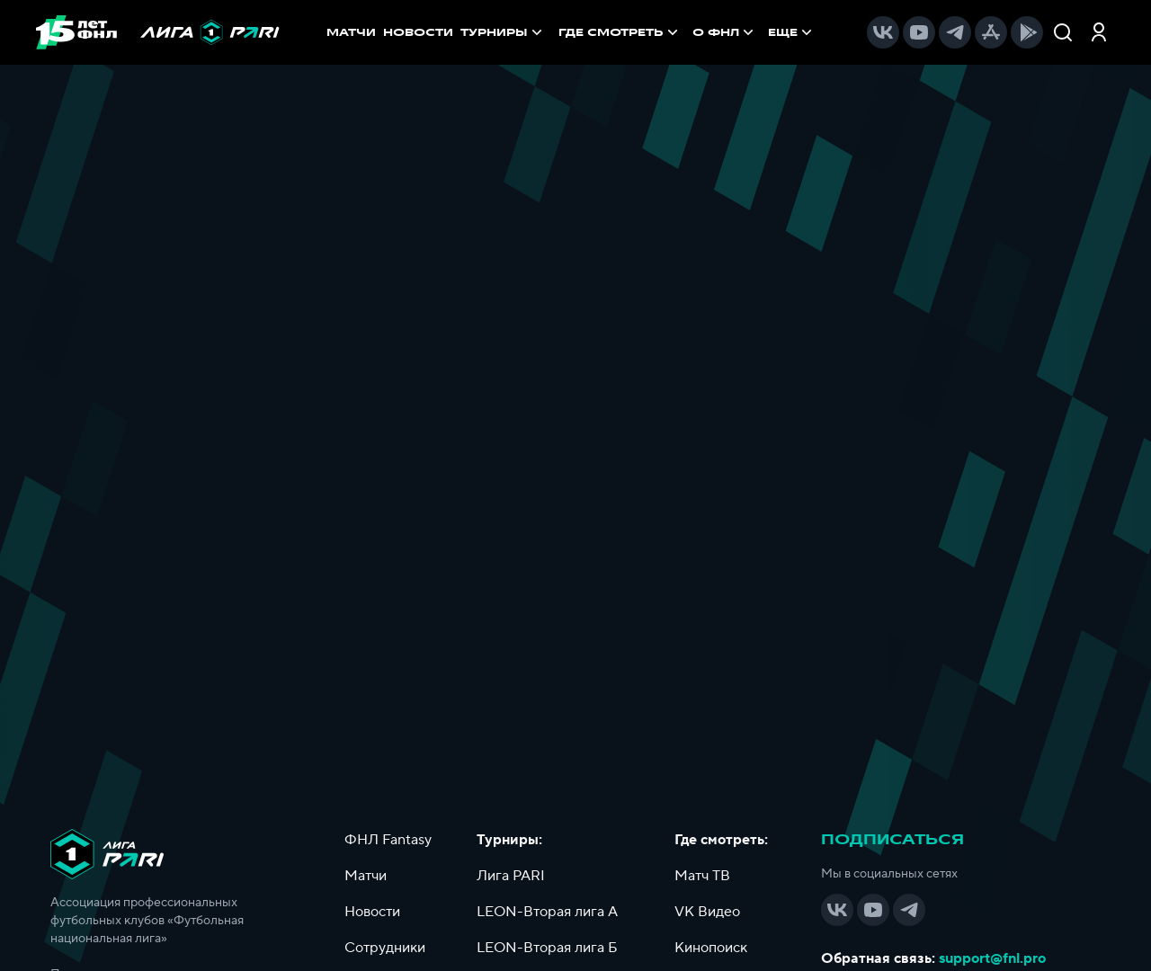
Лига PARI (511, 876)
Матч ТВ (702, 876)
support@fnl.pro (992, 958)
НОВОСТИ (418, 32)
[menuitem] (620, 32)
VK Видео (707, 912)
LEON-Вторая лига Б (547, 948)
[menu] (687, 32)
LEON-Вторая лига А (547, 912)
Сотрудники (384, 948)
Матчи (365, 876)
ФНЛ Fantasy (388, 840)
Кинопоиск (710, 948)
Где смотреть (620, 32)
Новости (372, 912)
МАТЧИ (351, 32)
